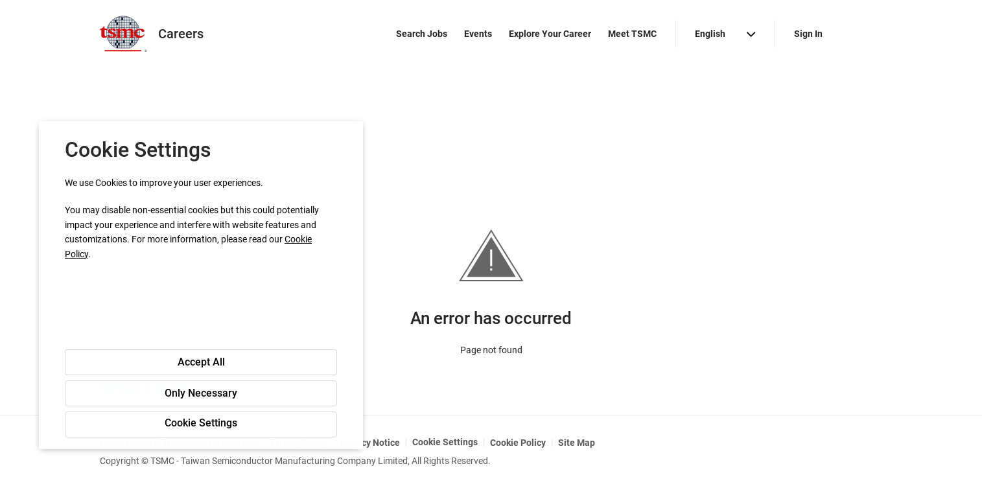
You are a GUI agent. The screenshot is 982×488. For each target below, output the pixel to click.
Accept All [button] (201, 362)
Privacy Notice (370, 442)
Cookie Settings (445, 442)
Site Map (576, 442)
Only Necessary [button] (201, 393)
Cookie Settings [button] (201, 423)
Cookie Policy (518, 442)
